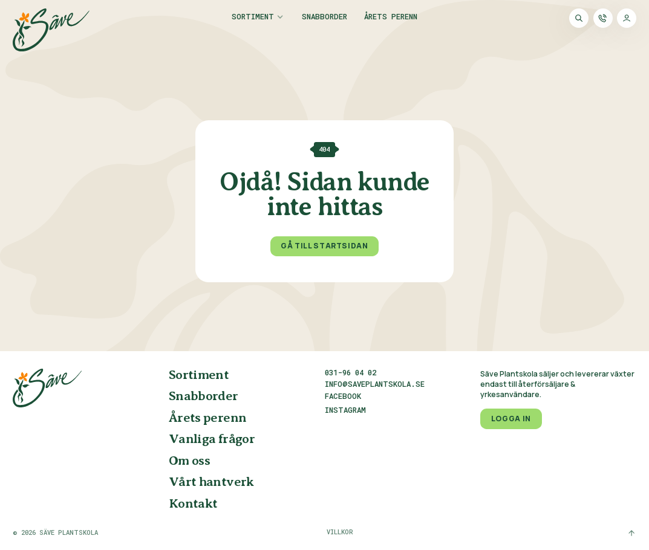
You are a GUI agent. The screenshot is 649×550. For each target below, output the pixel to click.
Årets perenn (390, 17)
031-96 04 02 (350, 372)
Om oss (189, 461)
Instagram (345, 410)
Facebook (343, 396)
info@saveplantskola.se (375, 383)
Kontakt (193, 504)
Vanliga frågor (212, 439)
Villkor (340, 532)
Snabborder (324, 17)
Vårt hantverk (211, 482)
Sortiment (253, 17)
